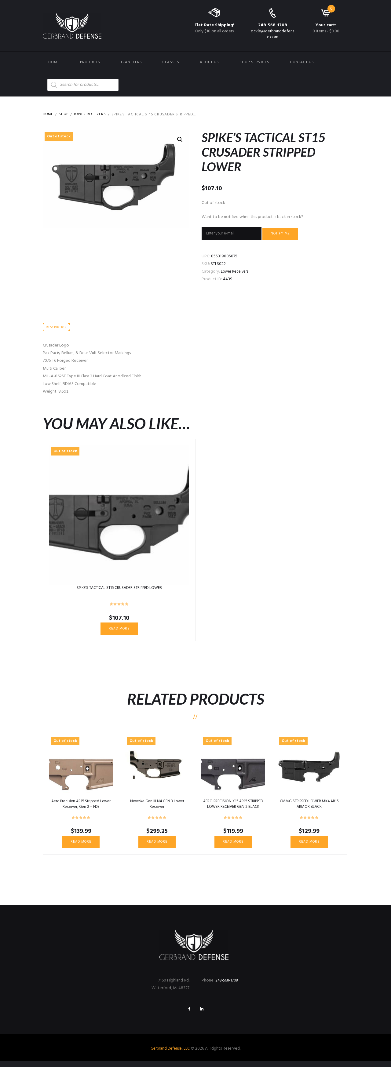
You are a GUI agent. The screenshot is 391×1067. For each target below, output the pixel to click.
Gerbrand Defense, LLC (170, 1054)
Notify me (286, 234)
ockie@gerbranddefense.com (272, 34)
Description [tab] (57, 329)
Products (90, 62)
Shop (65, 114)
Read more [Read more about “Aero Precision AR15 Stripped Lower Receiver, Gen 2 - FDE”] (81, 846)
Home (54, 62)
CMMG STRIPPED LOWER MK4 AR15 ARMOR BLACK (309, 807)
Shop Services (254, 62)
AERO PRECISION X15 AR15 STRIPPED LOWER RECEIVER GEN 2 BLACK (233, 810)
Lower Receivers (93, 114)
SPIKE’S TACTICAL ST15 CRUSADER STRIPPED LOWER (119, 590)
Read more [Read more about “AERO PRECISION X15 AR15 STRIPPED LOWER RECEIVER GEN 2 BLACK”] (233, 846)
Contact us (302, 62)
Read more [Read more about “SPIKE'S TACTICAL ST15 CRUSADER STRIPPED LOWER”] (119, 632)
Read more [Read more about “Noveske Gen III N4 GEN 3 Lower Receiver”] (157, 846)
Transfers (131, 62)
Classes (170, 62)
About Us (209, 62)
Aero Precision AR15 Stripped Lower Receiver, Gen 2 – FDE (81, 807)
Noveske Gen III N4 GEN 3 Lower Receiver (157, 807)
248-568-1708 (272, 25)
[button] (179, 139)
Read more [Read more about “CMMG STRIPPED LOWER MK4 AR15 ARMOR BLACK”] (309, 846)
